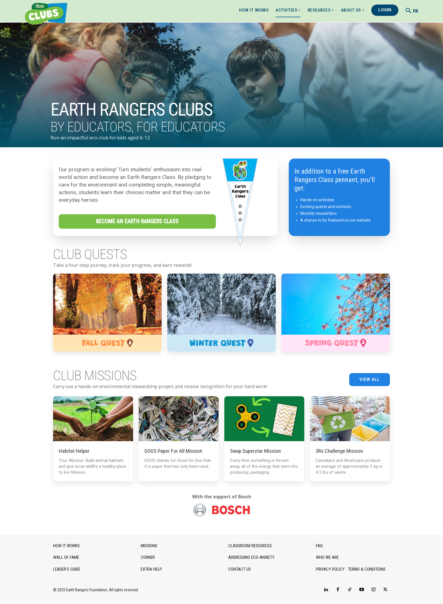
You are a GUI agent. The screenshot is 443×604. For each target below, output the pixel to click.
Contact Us (239, 568)
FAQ (319, 545)
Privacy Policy (329, 568)
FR (415, 11)
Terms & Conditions (364, 568)
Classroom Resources (250, 545)
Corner (148, 557)
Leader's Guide (66, 568)
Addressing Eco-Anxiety (250, 557)
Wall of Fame (65, 557)
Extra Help (151, 568)
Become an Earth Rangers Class (137, 221)
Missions (149, 545)
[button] (408, 10)
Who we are (327, 557)
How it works (65, 545)
